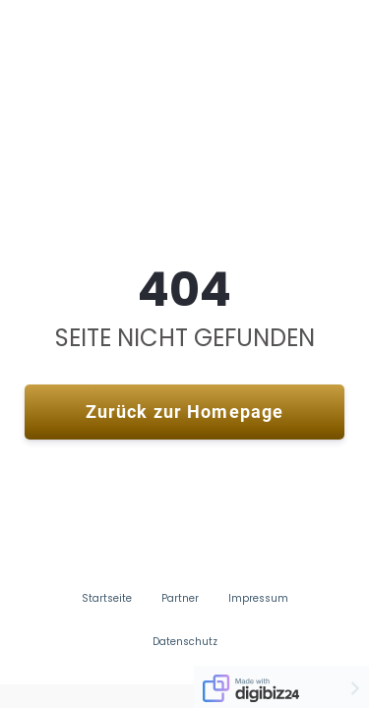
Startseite (107, 599)
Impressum (258, 599)
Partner (180, 599)
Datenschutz (185, 642)
